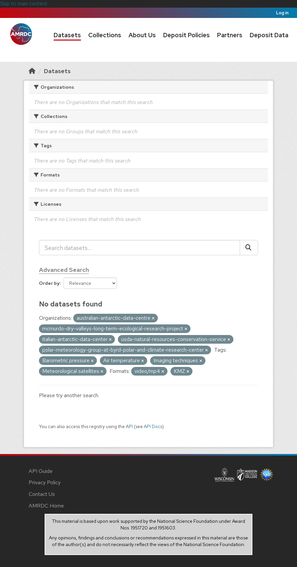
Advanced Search (64, 270)
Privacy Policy (45, 482)
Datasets (67, 35)
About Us (142, 35)
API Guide (41, 471)
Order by (49, 283)
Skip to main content (23, 3)
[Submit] (249, 247)
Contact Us (42, 494)
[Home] (32, 71)
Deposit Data (269, 35)
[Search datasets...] (139, 247)
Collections (104, 35)
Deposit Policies (186, 35)
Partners (229, 35)
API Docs (153, 426)
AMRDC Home (46, 505)
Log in (282, 13)
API (129, 426)
